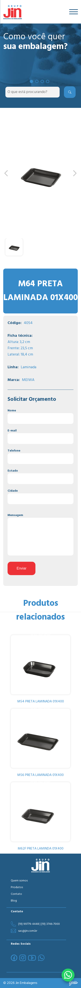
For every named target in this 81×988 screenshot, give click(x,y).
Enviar (21, 568)
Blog (14, 900)
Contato (16, 894)
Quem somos (19, 880)
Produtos (17, 887)
